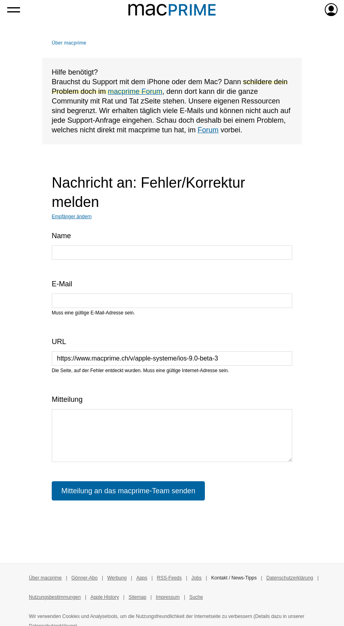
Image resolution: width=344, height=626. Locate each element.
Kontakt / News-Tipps (234, 578)
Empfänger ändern (71, 216)
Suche (196, 597)
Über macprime (69, 43)
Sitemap (137, 597)
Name (61, 236)
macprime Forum (135, 91)
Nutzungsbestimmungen (55, 597)
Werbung (116, 578)
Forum (208, 130)
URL (59, 342)
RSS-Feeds (169, 578)
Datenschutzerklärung (289, 578)
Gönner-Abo (84, 578)
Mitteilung (67, 399)
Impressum (168, 597)
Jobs (196, 578)
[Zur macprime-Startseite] (172, 9)
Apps (141, 578)
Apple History (104, 597)
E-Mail (62, 284)
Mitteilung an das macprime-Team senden (128, 491)
